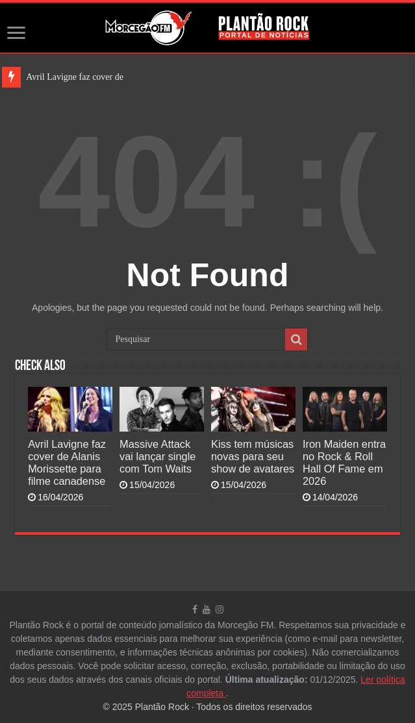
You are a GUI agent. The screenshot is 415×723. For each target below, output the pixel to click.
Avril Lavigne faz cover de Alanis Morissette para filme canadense (67, 462)
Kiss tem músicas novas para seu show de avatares (252, 456)
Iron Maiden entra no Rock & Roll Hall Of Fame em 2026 (344, 462)
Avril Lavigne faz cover (69, 77)
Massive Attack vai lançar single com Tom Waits (157, 456)
